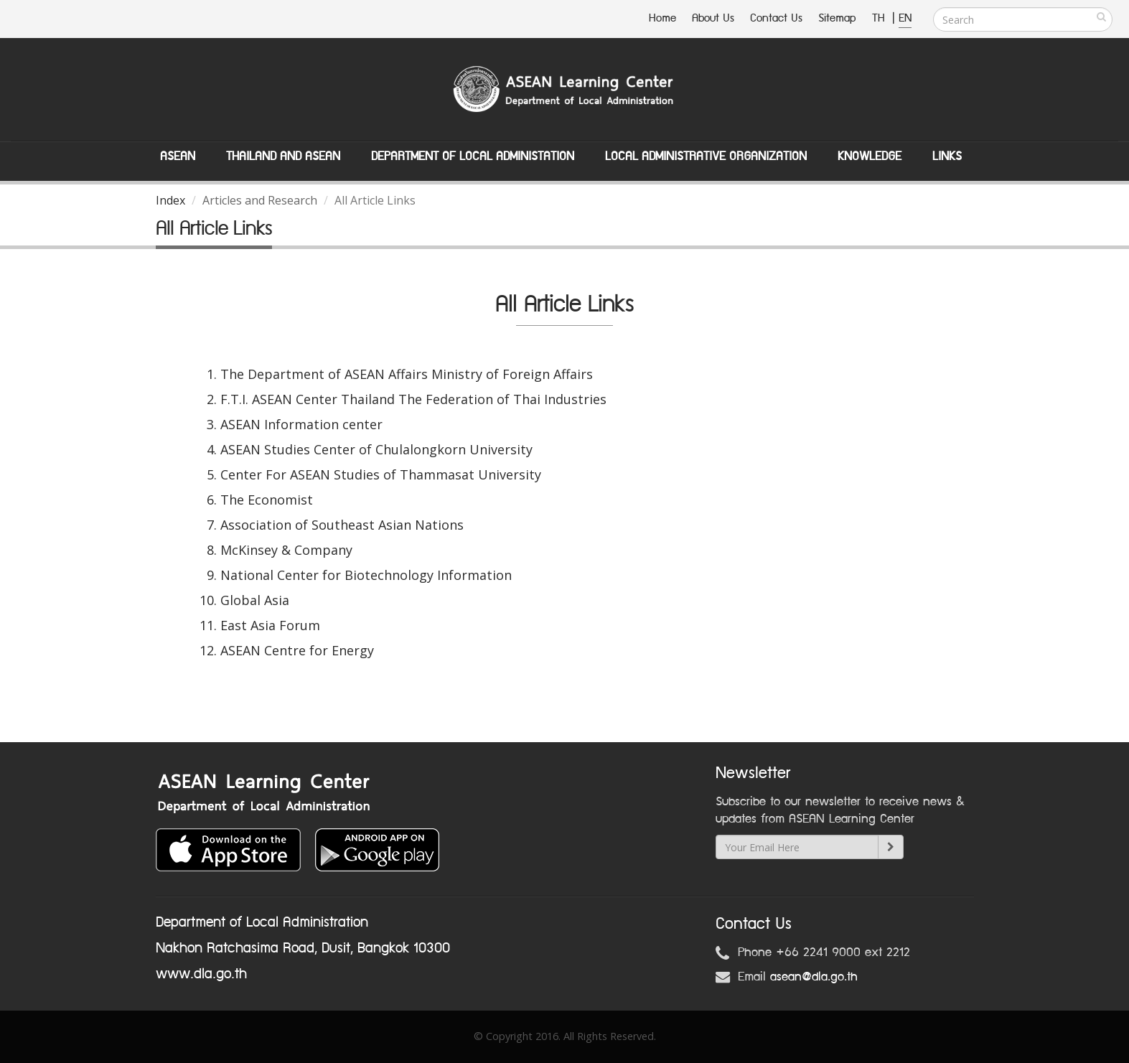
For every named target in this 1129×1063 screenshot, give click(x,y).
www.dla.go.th (201, 974)
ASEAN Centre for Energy (297, 650)
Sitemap (837, 18)
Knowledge (869, 156)
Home (662, 18)
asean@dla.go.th (814, 977)
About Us (713, 18)
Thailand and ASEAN (283, 156)
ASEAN (177, 156)
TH (880, 18)
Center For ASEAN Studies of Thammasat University (380, 474)
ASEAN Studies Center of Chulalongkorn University (376, 449)
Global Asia (254, 600)
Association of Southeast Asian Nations (342, 524)
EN (905, 18)
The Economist (266, 499)
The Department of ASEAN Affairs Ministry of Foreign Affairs (406, 374)
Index (170, 200)
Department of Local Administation (472, 156)
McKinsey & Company (286, 549)
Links (947, 156)
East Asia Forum (270, 625)
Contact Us (776, 18)
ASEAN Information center (301, 424)
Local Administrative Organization (706, 156)
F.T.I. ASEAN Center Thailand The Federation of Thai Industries (413, 399)
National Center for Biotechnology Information (366, 575)
